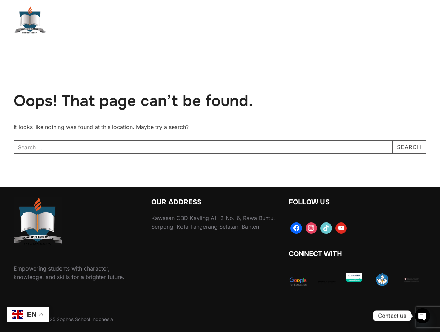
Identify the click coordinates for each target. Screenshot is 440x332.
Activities (269, 21)
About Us (181, 21)
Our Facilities (341, 21)
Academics (225, 21)
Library (304, 21)
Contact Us (386, 21)
